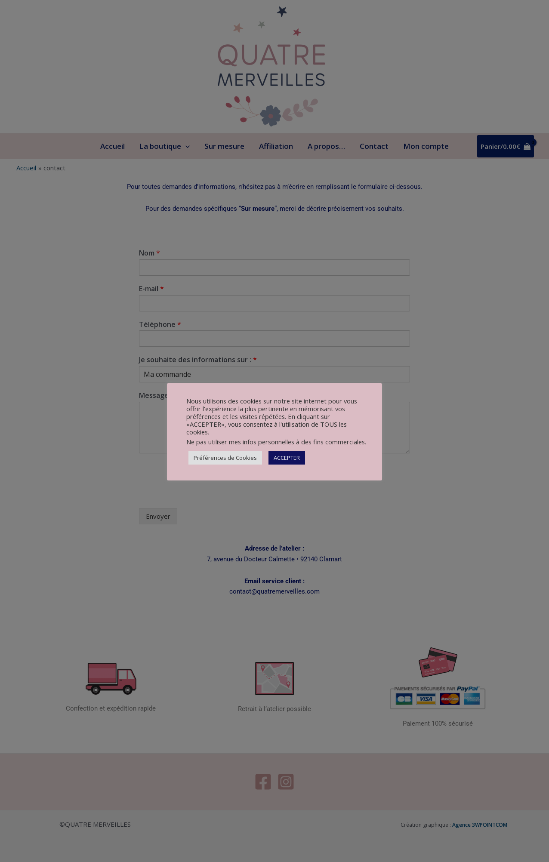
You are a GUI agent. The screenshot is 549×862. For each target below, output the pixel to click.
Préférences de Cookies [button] (225, 458)
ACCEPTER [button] (287, 458)
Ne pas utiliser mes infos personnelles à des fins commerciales (275, 441)
